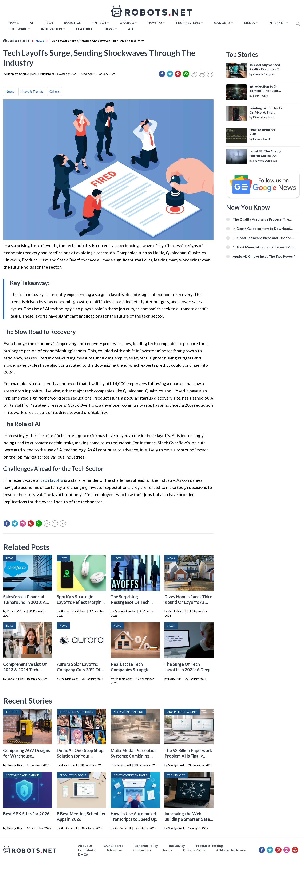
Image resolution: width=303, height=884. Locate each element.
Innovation (51, 29)
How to (155, 22)
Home (14, 22)
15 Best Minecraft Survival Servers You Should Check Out (263, 247)
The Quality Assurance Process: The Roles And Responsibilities (261, 219)
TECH (48, 22)
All (131, 29)
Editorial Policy (146, 846)
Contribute (86, 850)
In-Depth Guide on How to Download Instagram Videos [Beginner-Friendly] (262, 228)
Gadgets (222, 22)
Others (54, 91)
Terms (167, 850)
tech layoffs (52, 480)
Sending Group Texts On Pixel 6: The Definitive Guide (265, 110)
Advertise (114, 850)
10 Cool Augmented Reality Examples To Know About (265, 67)
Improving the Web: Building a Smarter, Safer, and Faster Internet (188, 819)
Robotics (72, 22)
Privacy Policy (194, 850)
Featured (84, 29)
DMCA (83, 854)
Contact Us (142, 850)
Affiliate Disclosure (231, 850)
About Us (85, 846)
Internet (277, 22)
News (109, 29)
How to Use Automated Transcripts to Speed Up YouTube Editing (133, 819)
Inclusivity (177, 846)
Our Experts (113, 846)
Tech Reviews (188, 22)
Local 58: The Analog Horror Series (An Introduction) (265, 153)
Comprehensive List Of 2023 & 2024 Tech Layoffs (25, 670)
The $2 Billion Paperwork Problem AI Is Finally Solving (188, 756)
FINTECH (99, 22)
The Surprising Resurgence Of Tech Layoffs (130, 602)
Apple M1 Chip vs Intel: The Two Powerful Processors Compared (265, 256)
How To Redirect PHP (262, 132)
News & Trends (32, 91)
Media (249, 22)
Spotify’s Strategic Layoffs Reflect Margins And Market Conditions (80, 602)
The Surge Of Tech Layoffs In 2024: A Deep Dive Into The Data (187, 670)
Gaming (127, 22)
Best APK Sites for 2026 (26, 813)
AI (31, 22)
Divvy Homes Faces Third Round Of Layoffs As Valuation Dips (188, 602)
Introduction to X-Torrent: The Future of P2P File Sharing (264, 88)
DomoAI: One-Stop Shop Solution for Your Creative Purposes (80, 756)
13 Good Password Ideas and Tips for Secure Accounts (262, 238)
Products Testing (209, 846)
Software (18, 29)
